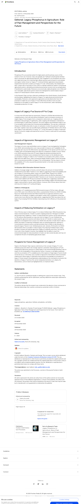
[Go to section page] (27, 429)
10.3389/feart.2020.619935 (31, 311)
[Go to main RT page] (53, 431)
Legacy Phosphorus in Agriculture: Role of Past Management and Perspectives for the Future (40, 62)
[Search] (75, 2)
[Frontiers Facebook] (34, 484)
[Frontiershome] (9, 2)
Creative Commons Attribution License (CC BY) (42, 357)
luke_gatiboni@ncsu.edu (42, 367)
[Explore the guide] (42, 419)
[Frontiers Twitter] (38, 484)
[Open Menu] (2, 2)
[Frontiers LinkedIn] (43, 484)
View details (62, 52)
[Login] (79, 2)
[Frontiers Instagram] (47, 484)
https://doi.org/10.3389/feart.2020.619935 (32, 17)
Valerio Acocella (20, 341)
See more (61, 46)
